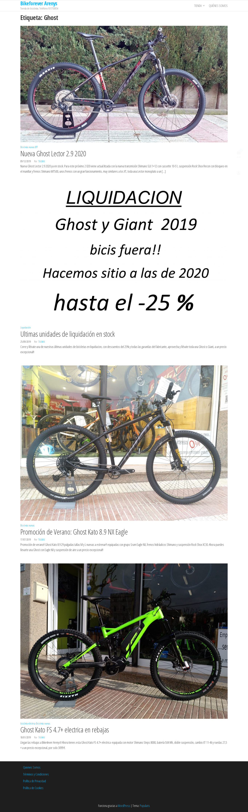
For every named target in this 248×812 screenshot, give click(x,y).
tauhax (41, 161)
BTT (36, 147)
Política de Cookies (33, 788)
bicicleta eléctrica (27, 723)
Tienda (198, 5)
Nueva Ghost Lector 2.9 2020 (53, 153)
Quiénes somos (218, 5)
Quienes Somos (31, 767)
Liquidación (25, 327)
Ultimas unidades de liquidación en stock (67, 334)
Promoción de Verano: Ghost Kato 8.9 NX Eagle (74, 532)
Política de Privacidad (34, 781)
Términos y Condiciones (36, 774)
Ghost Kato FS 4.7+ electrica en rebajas (64, 730)
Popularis (145, 805)
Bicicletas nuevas (27, 147)
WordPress (124, 805)
